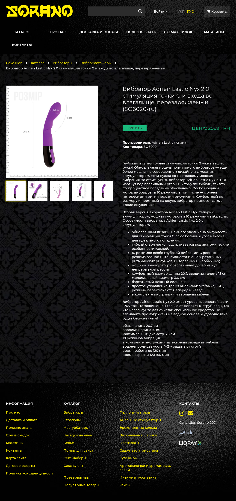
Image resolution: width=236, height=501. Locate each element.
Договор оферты (20, 466)
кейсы (125, 485)
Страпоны (72, 420)
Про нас (13, 412)
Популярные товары (81, 485)
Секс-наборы (75, 458)
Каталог (37, 63)
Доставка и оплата (21, 420)
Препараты (129, 443)
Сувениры (128, 458)
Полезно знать (19, 428)
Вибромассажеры (96, 63)
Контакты (14, 450)
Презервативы (76, 477)
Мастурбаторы (76, 428)
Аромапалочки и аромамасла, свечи (145, 468)
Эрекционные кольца (138, 428)
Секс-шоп (14, 63)
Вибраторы (62, 63)
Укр (180, 11)
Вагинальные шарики (138, 435)
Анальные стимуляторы (140, 420)
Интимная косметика (138, 477)
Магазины (14, 443)
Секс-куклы (73, 466)
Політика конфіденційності (29, 473)
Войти (161, 11)
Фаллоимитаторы (135, 412)
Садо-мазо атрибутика (139, 450)
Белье (69, 443)
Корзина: (217, 11)
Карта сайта (16, 458)
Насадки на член (78, 435)
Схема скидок (18, 435)
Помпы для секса (78, 450)
